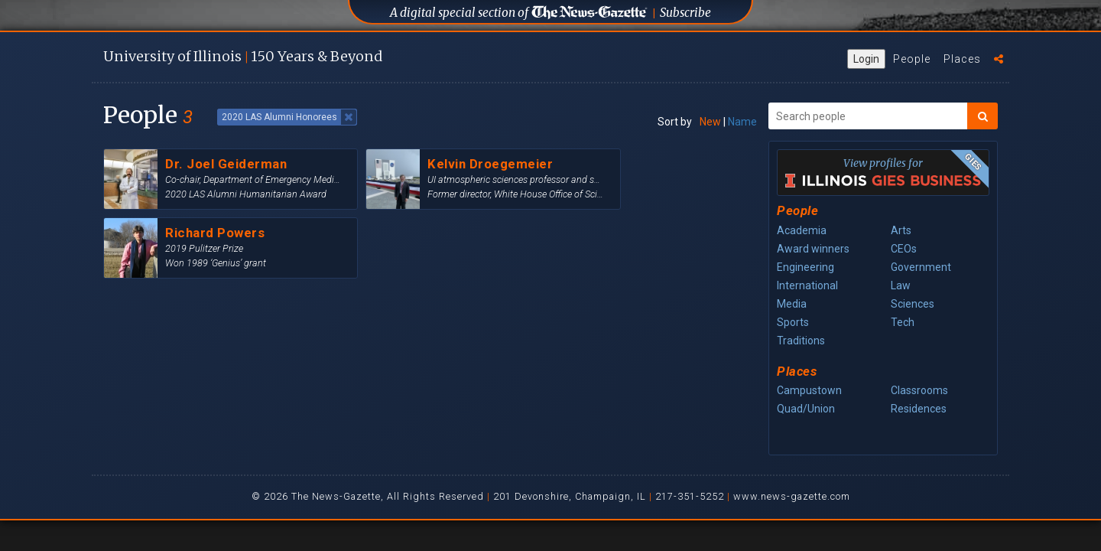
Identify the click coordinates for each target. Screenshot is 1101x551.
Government (921, 267)
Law (901, 285)
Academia (802, 230)
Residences (919, 409)
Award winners (813, 249)
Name (742, 122)
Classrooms (919, 390)
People (911, 59)
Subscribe (685, 12)
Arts (901, 230)
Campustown (809, 390)
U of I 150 (242, 56)
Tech (902, 322)
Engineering (805, 267)
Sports (793, 322)
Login (866, 59)
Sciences (912, 304)
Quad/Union (806, 409)
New (710, 122)
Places (962, 59)
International (807, 285)
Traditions (801, 340)
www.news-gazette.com (791, 496)
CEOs (904, 249)
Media (792, 304)
